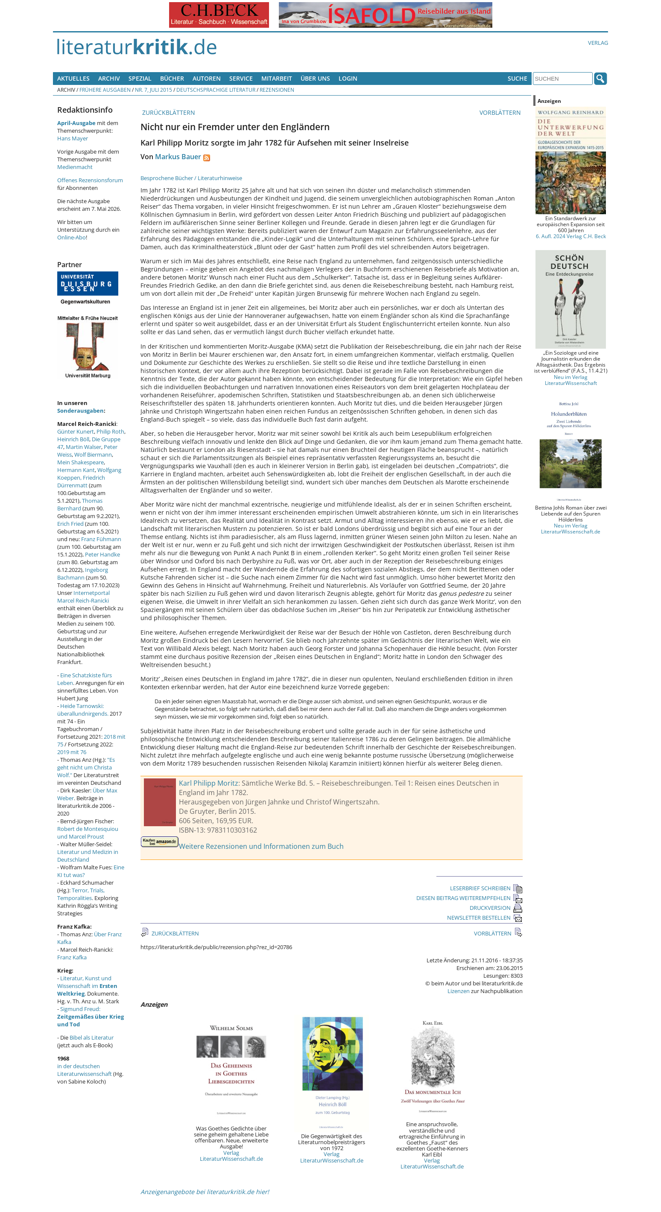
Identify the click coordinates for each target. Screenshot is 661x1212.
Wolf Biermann (93, 454)
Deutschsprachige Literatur (215, 89)
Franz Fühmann (101, 539)
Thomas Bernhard (79, 504)
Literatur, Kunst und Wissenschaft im (87, 985)
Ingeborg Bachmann (82, 573)
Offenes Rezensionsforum (90, 180)
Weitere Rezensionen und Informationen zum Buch (261, 846)
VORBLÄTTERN (501, 112)
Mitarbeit (276, 78)
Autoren (207, 78)
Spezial (140, 78)
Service (241, 78)
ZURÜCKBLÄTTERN (167, 112)
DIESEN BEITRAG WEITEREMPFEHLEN (469, 898)
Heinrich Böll (73, 439)
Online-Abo (71, 237)
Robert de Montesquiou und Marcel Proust (87, 832)
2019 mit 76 (71, 752)
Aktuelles (73, 78)
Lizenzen (458, 991)
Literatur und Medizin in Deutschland (87, 855)
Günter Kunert (75, 431)
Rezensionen (277, 89)
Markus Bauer (178, 156)
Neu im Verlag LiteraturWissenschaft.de (570, 528)
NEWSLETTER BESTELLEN (485, 917)
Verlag (598, 43)
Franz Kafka (72, 957)
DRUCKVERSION (496, 908)
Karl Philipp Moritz (208, 783)
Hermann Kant (76, 470)
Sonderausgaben (80, 410)
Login (348, 78)
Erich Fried (70, 523)
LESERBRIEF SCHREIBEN (486, 888)
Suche (517, 78)
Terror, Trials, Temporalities (81, 894)
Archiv (109, 78)
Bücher (172, 78)
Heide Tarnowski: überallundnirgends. (82, 709)
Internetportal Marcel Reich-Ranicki (83, 596)
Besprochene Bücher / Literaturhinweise (191, 178)
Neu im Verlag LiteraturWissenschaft (571, 379)
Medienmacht (75, 167)
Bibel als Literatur (92, 1037)
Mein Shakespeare (80, 462)
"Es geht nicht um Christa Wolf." (86, 767)
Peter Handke (102, 554)
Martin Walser (83, 447)
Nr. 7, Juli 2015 (153, 89)
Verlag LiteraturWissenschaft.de (231, 1155)
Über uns (315, 78)
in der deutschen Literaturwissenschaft (84, 1070)
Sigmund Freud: (90, 1016)
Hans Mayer (72, 138)
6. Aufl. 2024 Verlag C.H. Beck (571, 236)
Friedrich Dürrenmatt (81, 481)
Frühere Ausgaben (105, 89)
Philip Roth (110, 431)
